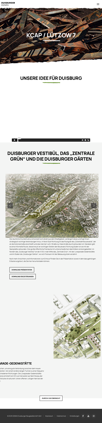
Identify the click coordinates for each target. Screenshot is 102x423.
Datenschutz (61, 416)
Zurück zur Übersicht (51, 398)
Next (94, 205)
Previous (10, 205)
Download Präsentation (22, 270)
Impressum (49, 416)
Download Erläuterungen (23, 276)
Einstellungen (74, 416)
